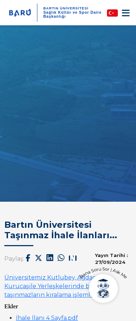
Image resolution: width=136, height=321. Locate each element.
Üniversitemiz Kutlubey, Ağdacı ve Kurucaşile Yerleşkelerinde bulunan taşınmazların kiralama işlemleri (57, 286)
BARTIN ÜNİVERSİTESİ (65, 8)
